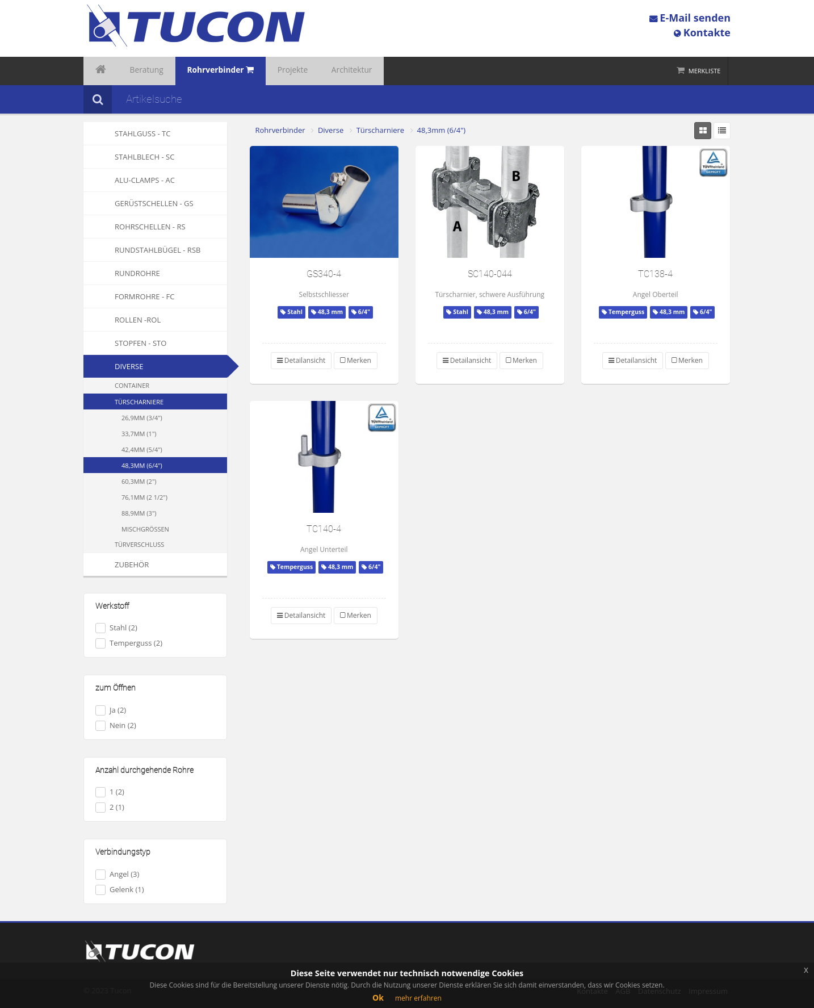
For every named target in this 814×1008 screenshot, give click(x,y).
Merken (355, 360)
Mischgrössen (145, 529)
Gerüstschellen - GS (138, 203)
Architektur (314, 71)
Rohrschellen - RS (134, 226)
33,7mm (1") (139, 433)
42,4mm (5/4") (141, 449)
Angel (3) (117, 874)
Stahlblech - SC (128, 156)
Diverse (129, 366)
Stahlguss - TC (126, 133)
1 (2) (109, 792)
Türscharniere (139, 402)
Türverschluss (139, 544)
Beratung (136, 71)
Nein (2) (115, 725)
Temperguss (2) (128, 643)
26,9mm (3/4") (141, 417)
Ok (378, 997)
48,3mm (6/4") (141, 465)
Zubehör (116, 564)
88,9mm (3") (139, 513)
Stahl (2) (116, 627)
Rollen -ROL (122, 319)
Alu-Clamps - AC (129, 180)
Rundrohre (121, 273)
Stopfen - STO (124, 343)
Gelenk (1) (119, 889)
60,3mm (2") (139, 481)
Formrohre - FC (128, 296)
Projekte (263, 71)
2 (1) (109, 807)
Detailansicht (301, 360)
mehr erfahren (418, 998)
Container (132, 385)
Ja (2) (110, 710)
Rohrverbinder (280, 130)
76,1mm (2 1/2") (144, 497)
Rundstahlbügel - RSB (141, 250)
